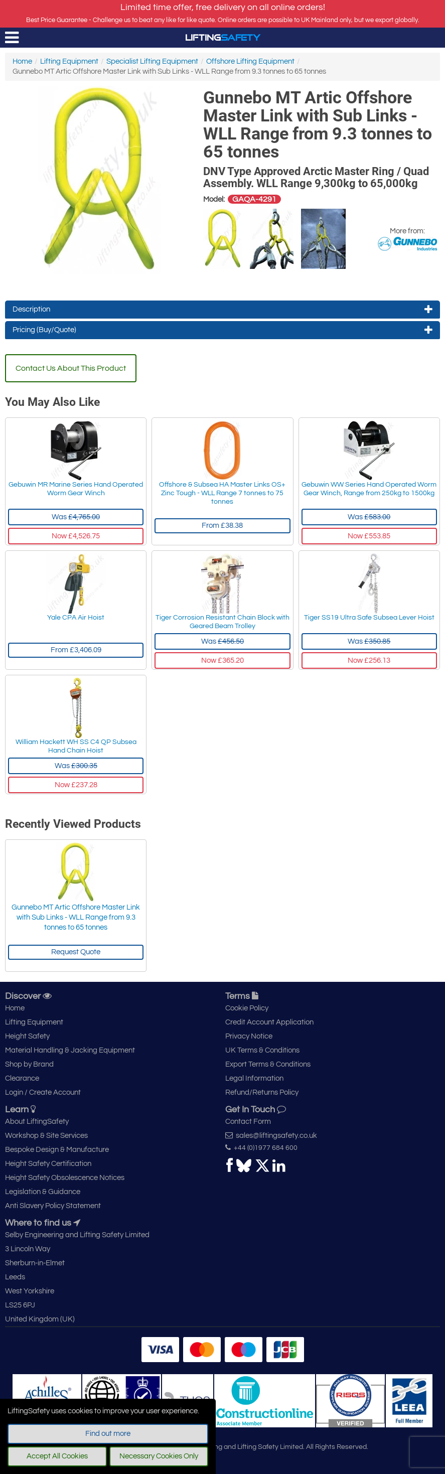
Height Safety (27, 1036)
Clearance (22, 1078)
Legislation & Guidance (42, 1192)
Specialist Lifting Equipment (152, 61)
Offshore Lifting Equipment (250, 61)
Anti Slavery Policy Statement (53, 1206)
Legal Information (254, 1078)
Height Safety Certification (48, 1163)
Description (222, 310)
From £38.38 (222, 525)
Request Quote (75, 952)
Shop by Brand (29, 1064)
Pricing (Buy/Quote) (222, 330)
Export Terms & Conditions (268, 1064)
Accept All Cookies (57, 1456)
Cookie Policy (246, 1008)
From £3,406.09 (76, 650)
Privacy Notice (248, 1036)
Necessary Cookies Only (158, 1456)
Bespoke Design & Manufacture (57, 1149)
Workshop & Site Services (46, 1135)
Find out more (107, 1433)
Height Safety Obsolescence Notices (64, 1178)
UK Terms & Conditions (262, 1050)
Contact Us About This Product (71, 368)
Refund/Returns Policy (262, 1092)
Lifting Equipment (69, 61)
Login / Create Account (43, 1092)
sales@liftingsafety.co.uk (271, 1135)
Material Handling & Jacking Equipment (70, 1050)
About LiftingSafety (37, 1121)
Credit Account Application (269, 1022)
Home (22, 61)
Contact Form (248, 1121)
